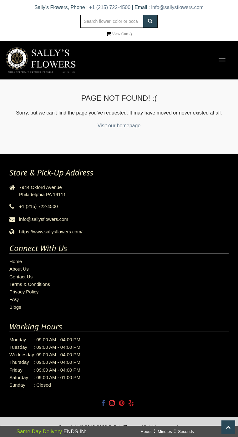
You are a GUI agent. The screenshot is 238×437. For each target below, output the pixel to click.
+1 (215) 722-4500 (109, 7)
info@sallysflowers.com (177, 7)
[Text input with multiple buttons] (119, 21)
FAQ (14, 299)
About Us (19, 269)
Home (15, 261)
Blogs (15, 307)
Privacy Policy (23, 291)
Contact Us (21, 276)
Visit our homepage (119, 125)
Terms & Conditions (29, 284)
